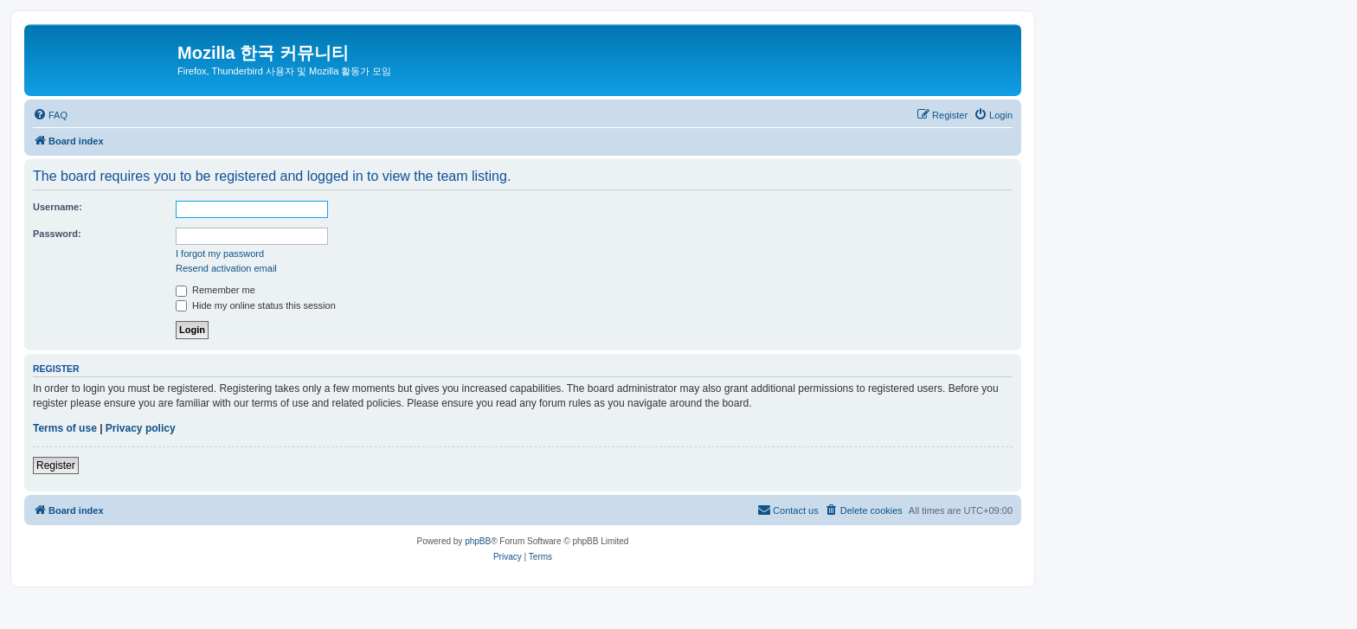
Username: (57, 207)
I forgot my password (220, 253)
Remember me (215, 290)
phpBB (478, 541)
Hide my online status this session (256, 305)
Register (55, 465)
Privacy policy (141, 428)
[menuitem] (50, 115)
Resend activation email (226, 268)
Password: (57, 233)
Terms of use (65, 428)
